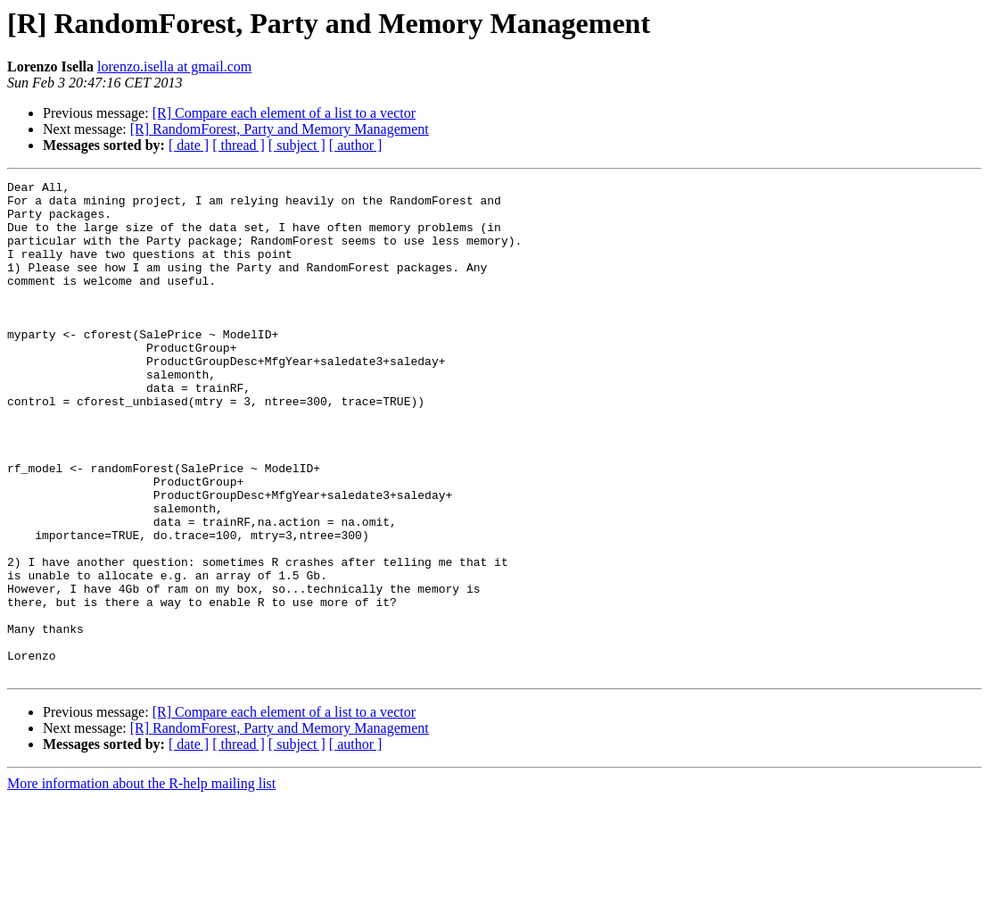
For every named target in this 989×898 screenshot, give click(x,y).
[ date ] (189, 145)
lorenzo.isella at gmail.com (174, 66)
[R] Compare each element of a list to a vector (284, 113)
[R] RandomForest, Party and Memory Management (279, 129)
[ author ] (356, 145)
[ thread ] (238, 145)
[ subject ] (297, 145)
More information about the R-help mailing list (141, 882)
